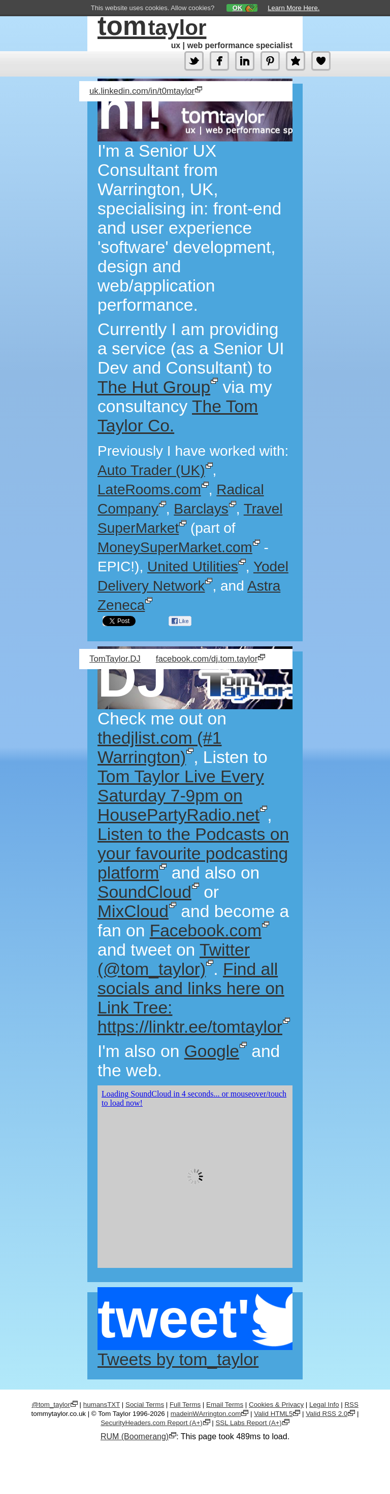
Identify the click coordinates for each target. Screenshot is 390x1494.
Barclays (201, 509)
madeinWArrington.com (206, 1413)
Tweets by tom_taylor (178, 1359)
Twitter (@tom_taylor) (194, 60)
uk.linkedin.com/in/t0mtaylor (141, 91)
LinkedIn (244, 60)
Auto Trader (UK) (151, 470)
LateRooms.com (149, 489)
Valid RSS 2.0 (326, 1413)
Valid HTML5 (273, 1413)
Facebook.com (206, 930)
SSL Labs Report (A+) (248, 1423)
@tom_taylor (50, 1404)
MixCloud (133, 911)
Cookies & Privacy (276, 1404)
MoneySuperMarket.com (175, 547)
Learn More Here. (293, 8)
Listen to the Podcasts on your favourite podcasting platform (193, 853)
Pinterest (270, 60)
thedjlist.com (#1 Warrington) (159, 747)
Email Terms (224, 1404)
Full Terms (185, 1404)
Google (211, 1051)
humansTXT (101, 1404)
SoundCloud (144, 892)
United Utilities (192, 566)
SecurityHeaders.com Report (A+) (151, 1423)
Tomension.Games (321, 60)
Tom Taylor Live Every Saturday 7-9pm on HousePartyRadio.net (181, 795)
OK (238, 8)
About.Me (295, 60)
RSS (351, 1404)
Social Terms (144, 1404)
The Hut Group (154, 387)
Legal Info (324, 1404)
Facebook (219, 60)
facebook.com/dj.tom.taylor (207, 659)
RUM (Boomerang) (135, 1436)
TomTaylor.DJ (115, 659)
